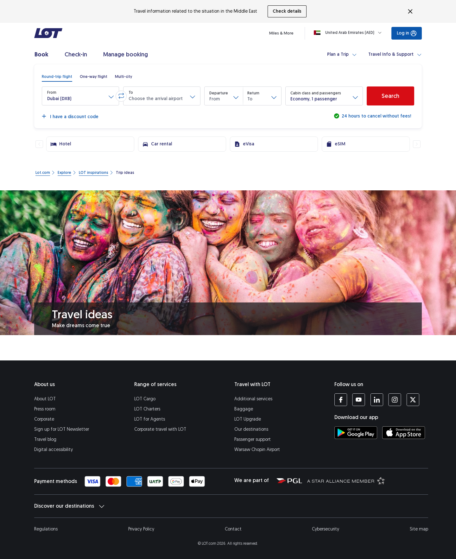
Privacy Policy (141, 529)
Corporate (44, 419)
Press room (44, 409)
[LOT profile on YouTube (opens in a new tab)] (358, 399)
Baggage (243, 409)
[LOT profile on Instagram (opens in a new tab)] (394, 399)
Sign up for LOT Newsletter (61, 429)
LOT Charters (147, 409)
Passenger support (252, 439)
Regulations (46, 529)
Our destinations (251, 429)
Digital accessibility (53, 449)
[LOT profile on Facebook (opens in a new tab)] (340, 399)
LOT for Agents (149, 419)
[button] (80, 95)
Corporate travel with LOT (160, 429)
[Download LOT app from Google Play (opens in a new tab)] (355, 432)
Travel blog (45, 439)
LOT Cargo (144, 399)
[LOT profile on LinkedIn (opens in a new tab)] (376, 399)
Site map (419, 529)
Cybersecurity (325, 529)
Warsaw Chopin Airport (257, 449)
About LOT (45, 399)
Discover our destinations (69, 506)
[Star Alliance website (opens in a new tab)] (346, 480)
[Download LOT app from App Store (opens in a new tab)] (403, 432)
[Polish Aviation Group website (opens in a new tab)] (289, 480)
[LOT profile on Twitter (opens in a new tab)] (412, 399)
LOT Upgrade (247, 419)
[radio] (57, 76)
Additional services (253, 399)
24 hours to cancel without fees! (375, 116)
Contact (233, 529)
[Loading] (349, 32)
